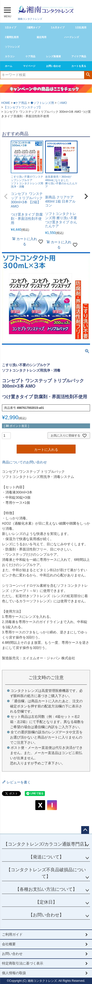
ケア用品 (30, 56)
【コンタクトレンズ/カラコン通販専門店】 (46, 844)
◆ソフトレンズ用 (42, 103)
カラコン (10, 56)
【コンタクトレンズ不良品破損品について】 (46, 873)
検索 (88, 74)
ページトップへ (85, 830)
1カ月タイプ (58, 27)
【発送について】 (46, 856)
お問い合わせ (53, 66)
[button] (6, 196)
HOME (5, 103)
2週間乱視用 (12, 37)
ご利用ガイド (12, 934)
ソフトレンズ (12, 46)
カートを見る (78, 66)
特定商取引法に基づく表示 (22, 963)
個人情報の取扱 (14, 973)
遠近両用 (41, 37)
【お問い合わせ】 (46, 914)
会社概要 (9, 944)
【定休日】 (46, 902)
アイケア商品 (78, 56)
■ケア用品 (20, 103)
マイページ (29, 66)
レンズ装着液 (53, 56)
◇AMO (62, 103)
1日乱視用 (80, 27)
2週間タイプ (33, 27)
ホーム (8, 66)
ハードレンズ (71, 37)
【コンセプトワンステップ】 (23, 107)
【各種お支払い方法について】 (46, 889)
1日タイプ (10, 27)
